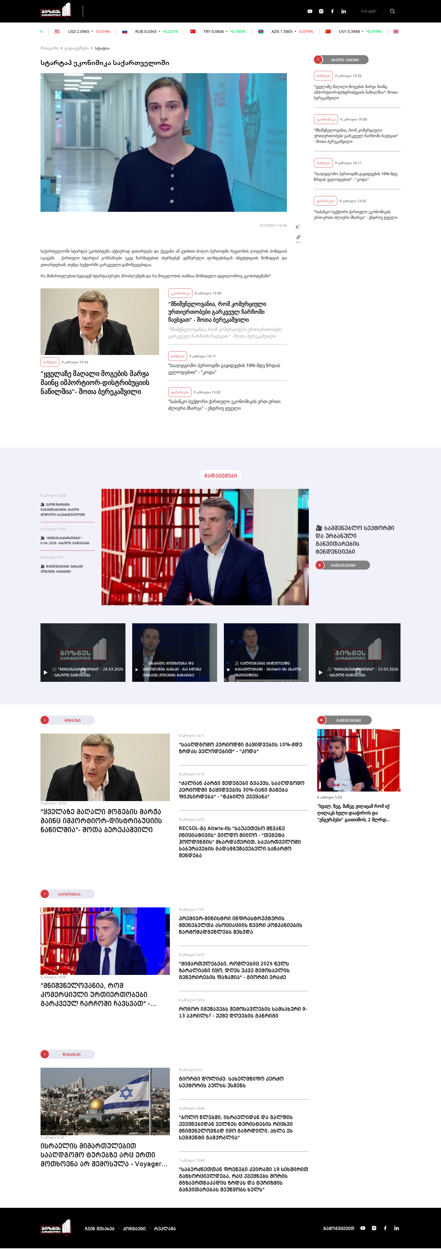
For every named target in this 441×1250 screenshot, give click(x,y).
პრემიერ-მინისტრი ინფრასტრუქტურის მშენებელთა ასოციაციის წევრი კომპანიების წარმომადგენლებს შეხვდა (240, 927)
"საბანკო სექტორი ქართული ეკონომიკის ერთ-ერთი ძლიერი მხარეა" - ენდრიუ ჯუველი (224, 406)
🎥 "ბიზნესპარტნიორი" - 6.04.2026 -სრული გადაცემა (64, 542)
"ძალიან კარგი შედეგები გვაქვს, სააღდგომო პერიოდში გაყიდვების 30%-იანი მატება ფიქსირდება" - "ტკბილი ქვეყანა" (241, 792)
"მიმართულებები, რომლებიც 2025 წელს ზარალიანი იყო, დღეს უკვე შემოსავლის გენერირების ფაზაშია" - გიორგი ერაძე (234, 972)
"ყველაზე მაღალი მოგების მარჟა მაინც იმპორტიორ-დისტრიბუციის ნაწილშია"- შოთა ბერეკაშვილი (94, 384)
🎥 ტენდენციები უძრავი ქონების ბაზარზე (61, 571)
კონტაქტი (134, 1231)
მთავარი (49, 49)
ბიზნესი (50, 363)
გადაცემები (112, 12)
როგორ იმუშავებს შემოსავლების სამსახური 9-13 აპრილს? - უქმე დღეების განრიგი (243, 1014)
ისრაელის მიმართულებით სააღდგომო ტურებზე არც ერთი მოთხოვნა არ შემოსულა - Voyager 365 (100, 1158)
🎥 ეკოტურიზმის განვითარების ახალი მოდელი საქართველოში (62, 511)
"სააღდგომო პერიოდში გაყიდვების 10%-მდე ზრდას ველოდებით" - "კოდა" (224, 370)
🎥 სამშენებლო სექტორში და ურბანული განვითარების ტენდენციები (355, 542)
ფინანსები (150, 12)
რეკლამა (165, 1231)
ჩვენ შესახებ (99, 1231)
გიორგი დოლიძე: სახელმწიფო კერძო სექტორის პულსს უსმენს (231, 1084)
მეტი (219, 12)
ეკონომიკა (187, 12)
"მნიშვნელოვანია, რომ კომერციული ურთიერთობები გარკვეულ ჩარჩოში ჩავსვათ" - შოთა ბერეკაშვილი (217, 313)
